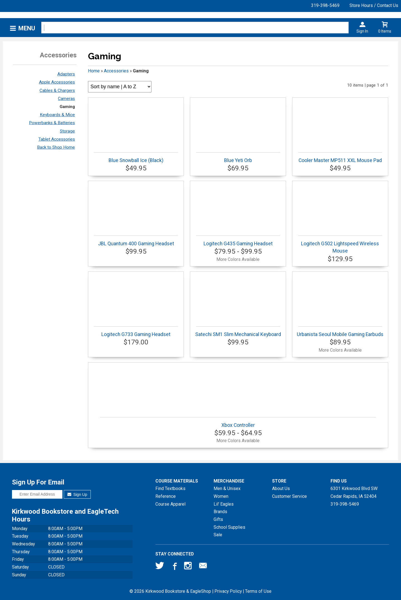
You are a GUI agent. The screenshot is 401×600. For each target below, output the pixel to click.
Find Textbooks (170, 488)
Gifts (218, 519)
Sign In (362, 31)
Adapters (66, 74)
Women (221, 496)
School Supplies (229, 527)
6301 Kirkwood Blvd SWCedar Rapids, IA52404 (354, 492)
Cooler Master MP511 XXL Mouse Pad (340, 157)
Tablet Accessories (56, 139)
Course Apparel (170, 504)
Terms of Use (258, 591)
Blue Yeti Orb (238, 157)
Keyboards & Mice (57, 114)
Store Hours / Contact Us (373, 5)
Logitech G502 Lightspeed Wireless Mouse (340, 245)
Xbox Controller (238, 422)
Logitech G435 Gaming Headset (238, 241)
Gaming (67, 106)
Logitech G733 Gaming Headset (136, 331)
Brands (220, 511)
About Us (281, 488)
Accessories (116, 71)
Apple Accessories (57, 82)
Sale (218, 534)
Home (94, 71)
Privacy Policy (228, 591)
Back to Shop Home (56, 147)
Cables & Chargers (57, 90)
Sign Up (77, 494)
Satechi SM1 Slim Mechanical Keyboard (238, 331)
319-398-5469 (325, 5)
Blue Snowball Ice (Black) (136, 157)
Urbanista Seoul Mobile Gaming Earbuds (340, 331)
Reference (165, 496)
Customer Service (289, 496)
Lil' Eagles (224, 504)
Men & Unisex (227, 488)
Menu (26, 28)
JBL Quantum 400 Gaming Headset (136, 241)
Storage (67, 131)
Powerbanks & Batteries (52, 122)
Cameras (66, 98)
